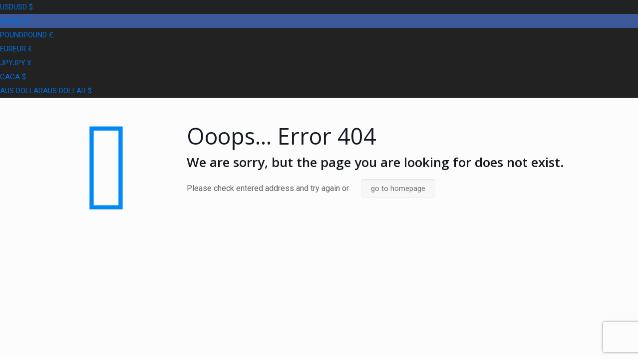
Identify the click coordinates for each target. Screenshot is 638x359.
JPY (15, 62)
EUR (16, 48)
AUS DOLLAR (46, 90)
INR (14, 20)
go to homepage (398, 188)
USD (16, 6)
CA (13, 76)
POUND (27, 34)
